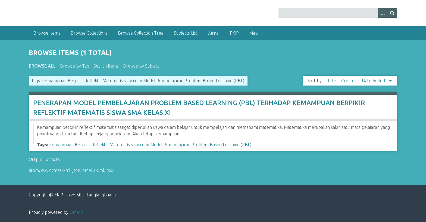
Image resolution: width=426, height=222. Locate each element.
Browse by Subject (141, 65)
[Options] (382, 13)
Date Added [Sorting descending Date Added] (374, 80)
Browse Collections (89, 33)
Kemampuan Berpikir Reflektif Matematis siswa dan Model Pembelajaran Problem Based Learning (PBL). (150, 144)
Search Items (106, 65)
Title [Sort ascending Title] (332, 80)
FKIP (234, 33)
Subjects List (186, 33)
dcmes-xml (59, 170)
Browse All (42, 65)
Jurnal (214, 33)
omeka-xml (93, 170)
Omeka (76, 212)
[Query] (337, 13)
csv (44, 170)
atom (34, 170)
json (76, 170)
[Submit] (392, 13)
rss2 (110, 170)
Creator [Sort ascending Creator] (349, 80)
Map (253, 33)
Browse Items (46, 33)
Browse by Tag (74, 65)
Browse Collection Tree (141, 33)
